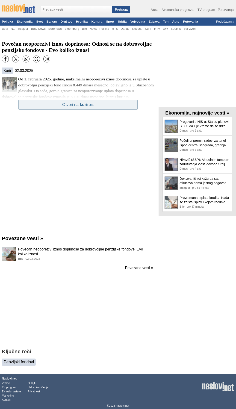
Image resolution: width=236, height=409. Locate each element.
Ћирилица (226, 10)
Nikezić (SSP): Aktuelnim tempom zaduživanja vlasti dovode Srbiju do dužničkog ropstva (204, 162)
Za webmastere (11, 391)
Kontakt (6, 399)
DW (165, 28)
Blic (84, 28)
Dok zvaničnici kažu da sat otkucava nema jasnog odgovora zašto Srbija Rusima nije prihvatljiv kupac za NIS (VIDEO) (205, 181)
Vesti (154, 10)
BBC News (38, 28)
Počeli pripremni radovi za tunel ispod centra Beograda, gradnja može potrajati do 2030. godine (203, 143)
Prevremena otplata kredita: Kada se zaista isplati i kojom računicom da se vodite (205, 200)
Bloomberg (72, 28)
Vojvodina (137, 21)
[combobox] (76, 9)
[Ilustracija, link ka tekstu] (9, 254)
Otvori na (78, 104)
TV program (206, 10)
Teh (165, 21)
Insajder (23, 28)
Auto (175, 21)
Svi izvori (189, 28)
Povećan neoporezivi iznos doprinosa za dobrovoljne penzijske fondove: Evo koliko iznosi (80, 251)
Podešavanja (225, 21)
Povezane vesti (22, 238)
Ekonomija (24, 21)
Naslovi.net (9, 378)
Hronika (82, 21)
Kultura (96, 21)
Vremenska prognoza (178, 10)
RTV (157, 28)
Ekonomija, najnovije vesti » (197, 112)
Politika (7, 21)
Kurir (148, 28)
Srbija (122, 21)
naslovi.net (122, 405)
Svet (39, 21)
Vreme (6, 383)
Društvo (66, 21)
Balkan (52, 21)
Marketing (8, 395)
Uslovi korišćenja (38, 387)
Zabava (154, 21)
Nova (93, 28)
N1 (13, 28)
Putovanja (190, 21)
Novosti (137, 28)
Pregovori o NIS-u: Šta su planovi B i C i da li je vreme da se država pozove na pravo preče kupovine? (204, 124)
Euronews (55, 28)
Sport (110, 21)
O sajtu (32, 383)
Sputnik (176, 28)
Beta (5, 28)
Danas (125, 28)
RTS (115, 28)
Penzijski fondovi (19, 362)
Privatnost (34, 391)
